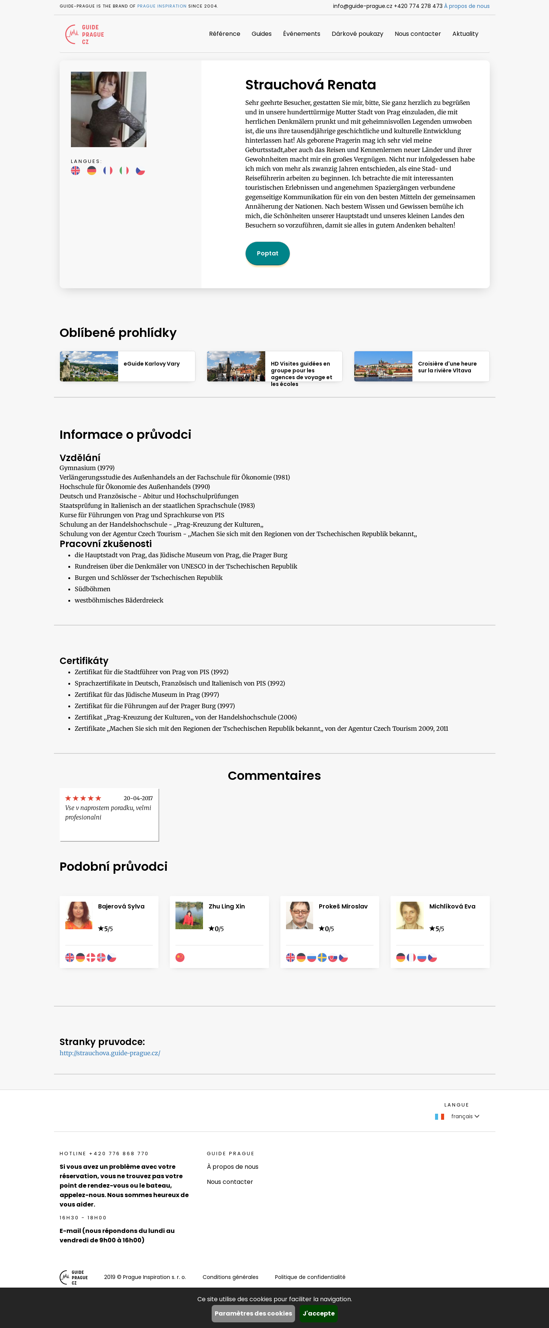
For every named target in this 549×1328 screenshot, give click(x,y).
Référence (224, 33)
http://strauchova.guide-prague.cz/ (110, 1053)
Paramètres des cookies (253, 1313)
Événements (301, 33)
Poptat (267, 253)
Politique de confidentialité (310, 1277)
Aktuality (465, 33)
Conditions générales (230, 1277)
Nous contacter (418, 33)
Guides (262, 33)
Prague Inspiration (162, 6)
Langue (457, 1105)
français (457, 1116)
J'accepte (319, 1313)
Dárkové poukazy (357, 33)
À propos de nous (467, 6)
